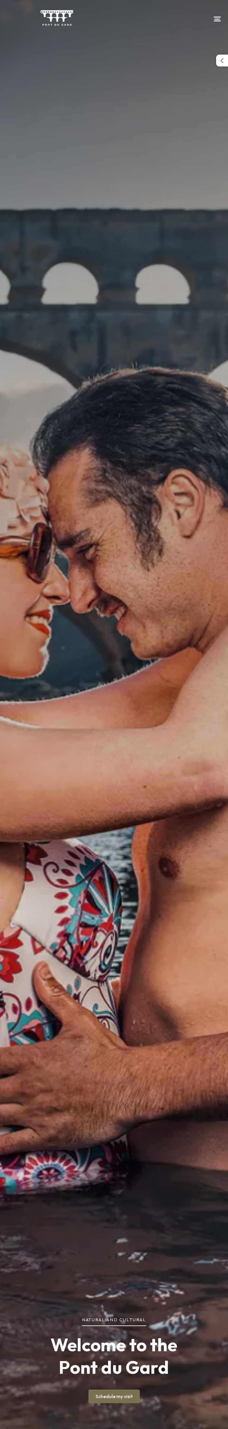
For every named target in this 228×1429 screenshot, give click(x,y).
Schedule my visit (114, 1396)
